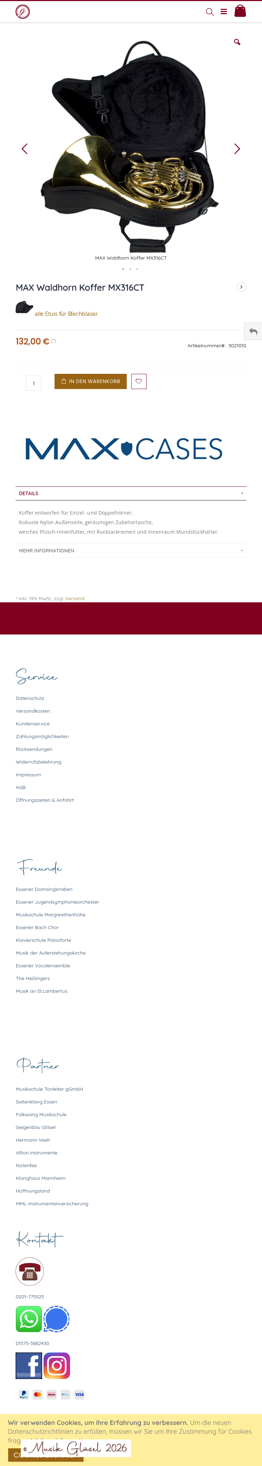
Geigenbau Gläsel (36, 1127)
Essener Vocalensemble (43, 965)
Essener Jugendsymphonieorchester (57, 902)
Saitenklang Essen (36, 1102)
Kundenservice (33, 723)
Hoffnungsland (33, 1191)
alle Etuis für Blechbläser (57, 314)
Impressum (28, 774)
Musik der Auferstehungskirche (51, 953)
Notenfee (26, 1165)
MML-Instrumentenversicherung (52, 1203)
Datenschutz (30, 698)
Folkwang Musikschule (41, 1114)
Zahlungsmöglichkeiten (42, 736)
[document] (132, 1440)
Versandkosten (33, 711)
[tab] (131, 493)
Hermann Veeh (33, 1140)
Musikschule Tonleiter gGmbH (49, 1089)
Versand (74, 598)
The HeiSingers (33, 978)
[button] (237, 47)
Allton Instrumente (36, 1152)
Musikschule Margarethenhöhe (50, 914)
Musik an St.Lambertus (41, 991)
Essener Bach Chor (37, 927)
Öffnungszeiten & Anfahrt (45, 800)
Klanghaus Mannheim (41, 1178)
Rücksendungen (34, 749)
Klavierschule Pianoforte (43, 940)
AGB (20, 787)
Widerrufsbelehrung (38, 762)
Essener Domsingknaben (44, 889)
